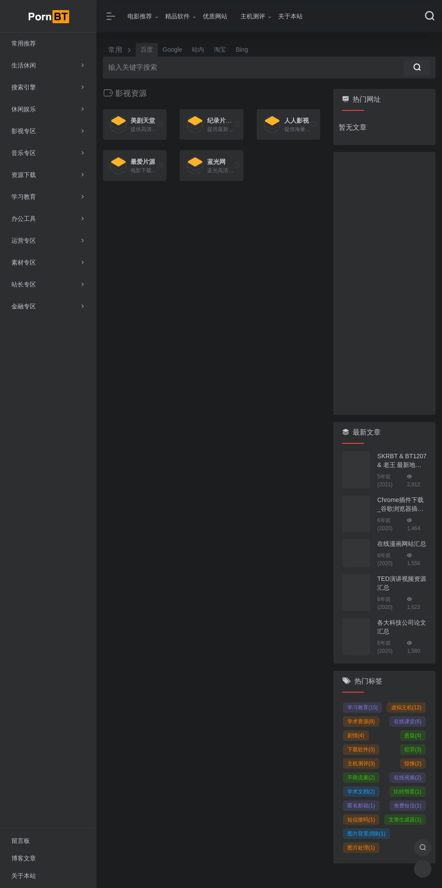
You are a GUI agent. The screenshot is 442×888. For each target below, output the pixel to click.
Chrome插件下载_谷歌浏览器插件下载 (400, 504)
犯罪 (412, 749)
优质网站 (215, 16)
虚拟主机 (406, 707)
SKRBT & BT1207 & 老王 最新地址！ (402, 461)
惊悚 (412, 764)
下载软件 (361, 749)
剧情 (355, 735)
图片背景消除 (366, 834)
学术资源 (361, 721)
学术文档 (361, 792)
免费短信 (407, 806)
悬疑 (412, 735)
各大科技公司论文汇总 (401, 627)
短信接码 (361, 820)
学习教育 (362, 707)
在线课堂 (407, 721)
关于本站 (290, 16)
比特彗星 (407, 792)
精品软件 (177, 16)
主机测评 (252, 16)
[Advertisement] (384, 283)
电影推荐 (139, 16)
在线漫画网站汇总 (401, 543)
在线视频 (407, 778)
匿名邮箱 (361, 806)
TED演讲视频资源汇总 (401, 583)
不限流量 (361, 778)
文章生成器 (405, 820)
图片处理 (361, 848)
